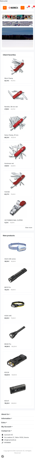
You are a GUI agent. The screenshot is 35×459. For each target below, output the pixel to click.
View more (28, 227)
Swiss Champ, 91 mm (11, 135)
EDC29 (6, 372)
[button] (3, 18)
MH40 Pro (7, 344)
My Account (6, 427)
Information (6, 418)
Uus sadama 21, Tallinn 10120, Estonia (16, 437)
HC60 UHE (7, 316)
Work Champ (8, 78)
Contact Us (5, 431)
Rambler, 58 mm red (11, 107)
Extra (3, 423)
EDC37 (6, 401)
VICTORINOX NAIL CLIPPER (13, 220)
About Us (5, 414)
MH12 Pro (7, 287)
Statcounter (4, 1)
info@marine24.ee (10, 440)
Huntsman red (9, 163)
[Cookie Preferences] (2, 456)
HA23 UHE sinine (10, 259)
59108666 (7, 442)
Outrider (7, 192)
